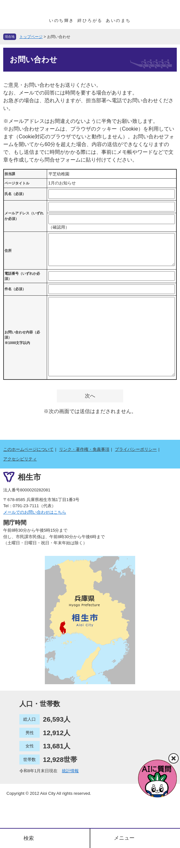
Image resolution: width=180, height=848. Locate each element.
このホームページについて (28, 449)
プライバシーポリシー (136, 449)
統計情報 (70, 770)
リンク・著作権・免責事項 (84, 449)
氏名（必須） (15, 194)
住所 (8, 250)
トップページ (31, 37)
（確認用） (58, 227)
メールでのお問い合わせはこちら (34, 512)
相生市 (29, 477)
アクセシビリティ (20, 459)
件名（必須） (15, 289)
